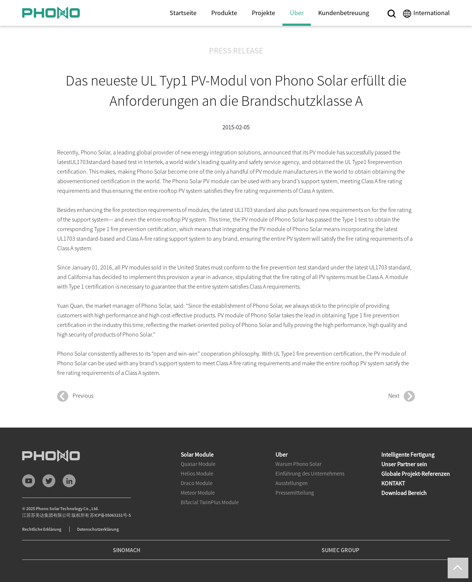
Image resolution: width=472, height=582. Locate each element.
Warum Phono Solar (298, 463)
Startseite (183, 12)
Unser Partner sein (404, 464)
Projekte (263, 12)
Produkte (224, 12)
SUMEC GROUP (340, 550)
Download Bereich (404, 492)
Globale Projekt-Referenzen (415, 473)
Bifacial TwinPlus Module (210, 502)
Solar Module (197, 454)
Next (401, 396)
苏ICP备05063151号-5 (110, 515)
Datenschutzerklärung (98, 529)
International (431, 12)
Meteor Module (198, 492)
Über (296, 12)
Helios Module (197, 473)
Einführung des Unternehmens (309, 473)
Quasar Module (198, 463)
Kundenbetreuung (343, 12)
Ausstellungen (291, 483)
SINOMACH (126, 550)
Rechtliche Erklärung (42, 529)
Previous (75, 396)
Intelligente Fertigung (407, 454)
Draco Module (196, 483)
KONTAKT (393, 483)
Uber (281, 454)
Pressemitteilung (294, 492)
